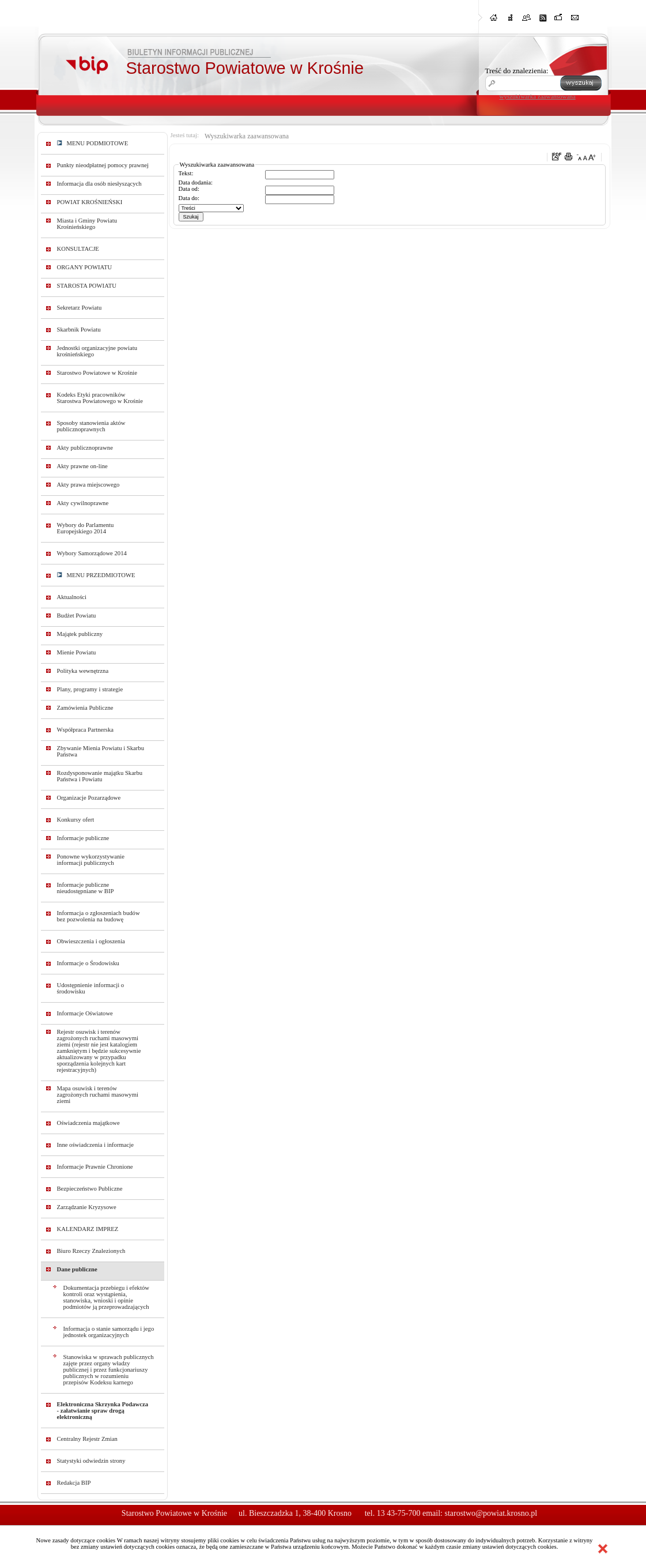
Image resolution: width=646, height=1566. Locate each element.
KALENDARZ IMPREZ (88, 1229)
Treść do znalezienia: (517, 70)
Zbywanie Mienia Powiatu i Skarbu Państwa (101, 751)
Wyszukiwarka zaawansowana (247, 136)
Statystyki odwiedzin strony (91, 1461)
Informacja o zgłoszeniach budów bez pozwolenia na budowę (98, 916)
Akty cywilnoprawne (83, 503)
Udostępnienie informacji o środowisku (90, 988)
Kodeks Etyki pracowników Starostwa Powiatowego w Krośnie (100, 397)
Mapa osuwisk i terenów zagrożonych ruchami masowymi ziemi (97, 1094)
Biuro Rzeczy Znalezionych (91, 1251)
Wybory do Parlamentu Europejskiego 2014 (85, 528)
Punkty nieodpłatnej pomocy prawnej (103, 165)
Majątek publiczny (80, 634)
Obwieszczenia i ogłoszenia (91, 941)
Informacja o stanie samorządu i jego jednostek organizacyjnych (108, 1332)
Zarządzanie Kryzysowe (86, 1207)
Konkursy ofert (76, 819)
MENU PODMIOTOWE (93, 143)
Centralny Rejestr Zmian (87, 1439)
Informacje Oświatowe (85, 1013)
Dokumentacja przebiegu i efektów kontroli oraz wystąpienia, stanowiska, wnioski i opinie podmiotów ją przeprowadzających (106, 1297)
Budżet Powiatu (76, 615)
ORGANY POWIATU (84, 267)
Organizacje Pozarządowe (89, 798)
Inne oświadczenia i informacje (95, 1145)
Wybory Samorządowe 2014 (92, 553)
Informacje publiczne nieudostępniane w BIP (85, 888)
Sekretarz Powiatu (79, 307)
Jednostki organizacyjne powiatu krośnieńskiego (97, 351)
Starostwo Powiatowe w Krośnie (97, 373)
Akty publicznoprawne (85, 448)
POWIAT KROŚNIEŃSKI (90, 202)
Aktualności (72, 597)
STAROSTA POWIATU (86, 286)
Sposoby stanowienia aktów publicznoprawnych (91, 426)
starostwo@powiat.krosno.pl (490, 1513)
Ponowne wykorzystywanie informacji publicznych (91, 859)
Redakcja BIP (74, 1483)
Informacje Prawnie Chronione (95, 1167)
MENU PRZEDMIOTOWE (96, 575)
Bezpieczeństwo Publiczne (90, 1188)
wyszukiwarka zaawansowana (538, 96)
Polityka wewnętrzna (83, 671)
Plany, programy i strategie (90, 689)
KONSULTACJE (78, 249)
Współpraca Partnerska (85, 729)
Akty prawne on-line (82, 466)
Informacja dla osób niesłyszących (99, 183)
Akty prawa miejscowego (88, 484)
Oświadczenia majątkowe (88, 1123)
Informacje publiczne (83, 838)
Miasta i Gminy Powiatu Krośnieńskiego (87, 223)
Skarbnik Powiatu (79, 329)
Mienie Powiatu (76, 652)
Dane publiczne (77, 1269)
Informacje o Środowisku (88, 963)
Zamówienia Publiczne (85, 708)
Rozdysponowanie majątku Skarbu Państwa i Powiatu (100, 776)
